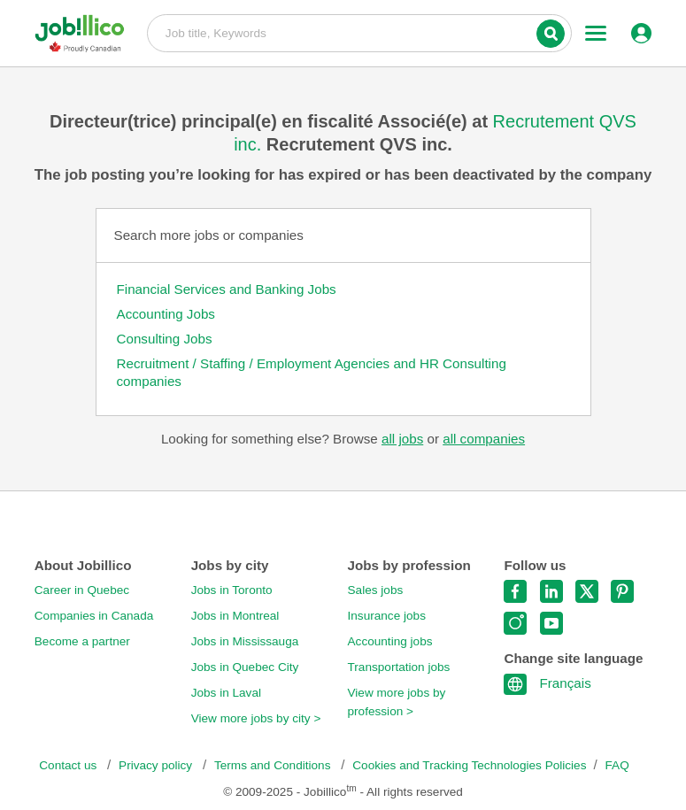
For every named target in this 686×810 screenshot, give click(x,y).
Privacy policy (157, 765)
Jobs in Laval (226, 692)
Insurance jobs (387, 615)
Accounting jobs (390, 641)
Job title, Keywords (359, 32)
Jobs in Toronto (232, 590)
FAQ (617, 765)
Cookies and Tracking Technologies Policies (469, 765)
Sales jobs (376, 590)
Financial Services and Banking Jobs (226, 289)
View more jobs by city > (256, 718)
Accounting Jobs (166, 313)
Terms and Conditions (274, 765)
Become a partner (82, 641)
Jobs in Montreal (235, 615)
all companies (484, 438)
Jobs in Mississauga (245, 641)
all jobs (402, 438)
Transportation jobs (399, 667)
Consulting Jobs (164, 338)
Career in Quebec (82, 590)
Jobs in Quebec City (245, 667)
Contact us (69, 765)
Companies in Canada (94, 615)
